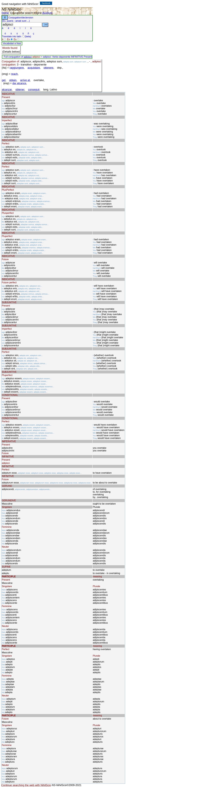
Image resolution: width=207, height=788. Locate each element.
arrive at (25, 80)
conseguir (33, 89)
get (3, 80)
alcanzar (7, 89)
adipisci (28, 57)
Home (5, 12)
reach (14, 73)
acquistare (34, 67)
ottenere (48, 67)
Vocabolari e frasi (12, 43)
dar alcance (19, 83)
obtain (12, 80)
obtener (19, 89)
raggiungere (17, 67)
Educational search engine (26, 12)
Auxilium (47, 12)
